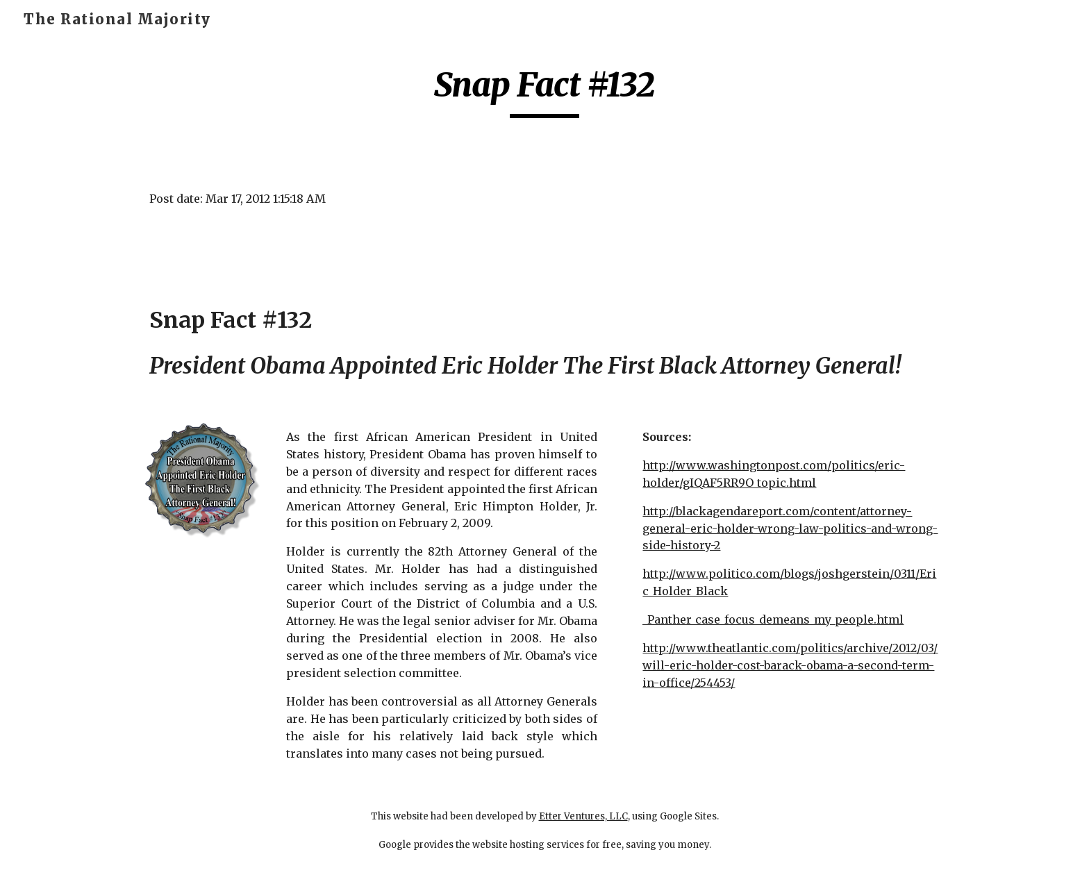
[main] (544, 91)
